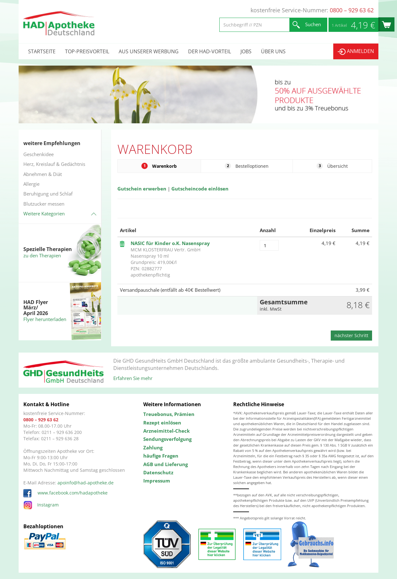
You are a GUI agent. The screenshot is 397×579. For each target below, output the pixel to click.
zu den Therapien (42, 255)
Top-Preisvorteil (87, 51)
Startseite (42, 51)
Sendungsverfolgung (167, 439)
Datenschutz (158, 472)
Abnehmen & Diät (42, 174)
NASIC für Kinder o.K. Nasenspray (170, 243)
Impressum (156, 480)
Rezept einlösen (162, 422)
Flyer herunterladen (44, 319)
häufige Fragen (160, 456)
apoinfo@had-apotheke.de (85, 483)
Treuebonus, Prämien (168, 414)
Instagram (41, 505)
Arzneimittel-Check (166, 431)
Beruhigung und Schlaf (48, 193)
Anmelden (356, 51)
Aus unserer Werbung (149, 51)
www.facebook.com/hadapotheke (65, 493)
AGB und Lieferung (165, 464)
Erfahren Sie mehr (132, 378)
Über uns (273, 51)
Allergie (31, 184)
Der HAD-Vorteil (209, 51)
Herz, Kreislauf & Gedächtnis (54, 164)
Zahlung (153, 447)
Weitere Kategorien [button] (44, 213)
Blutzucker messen (43, 204)
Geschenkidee (38, 154)
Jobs (246, 51)
